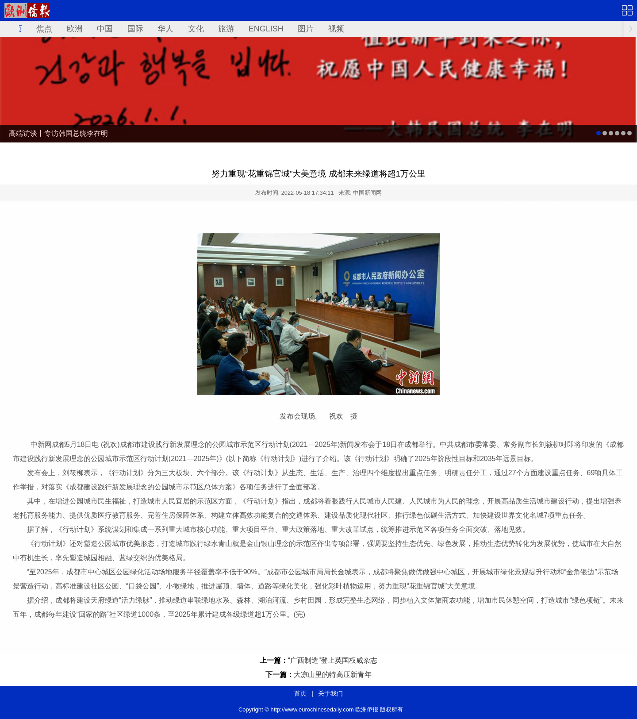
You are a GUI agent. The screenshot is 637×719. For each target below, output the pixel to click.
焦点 (44, 28)
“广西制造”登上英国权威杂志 (333, 660)
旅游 (226, 28)
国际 (135, 28)
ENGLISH (266, 28)
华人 (165, 28)
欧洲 (75, 28)
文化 (196, 28)
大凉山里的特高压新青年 (333, 674)
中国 (105, 28)
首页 (300, 693)
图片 (306, 28)
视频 (336, 28)
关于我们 (330, 693)
